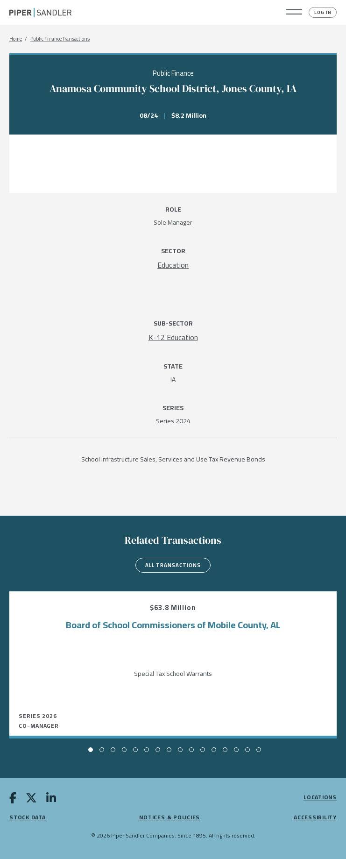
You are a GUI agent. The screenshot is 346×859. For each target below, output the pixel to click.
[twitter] (31, 800)
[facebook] (12, 800)
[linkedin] (51, 800)
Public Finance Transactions (60, 39)
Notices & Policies (169, 817)
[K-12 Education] (173, 337)
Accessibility (315, 817)
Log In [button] (323, 12)
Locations (320, 797)
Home (15, 39)
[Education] (173, 264)
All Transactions (173, 565)
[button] (294, 12)
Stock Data (27, 817)
